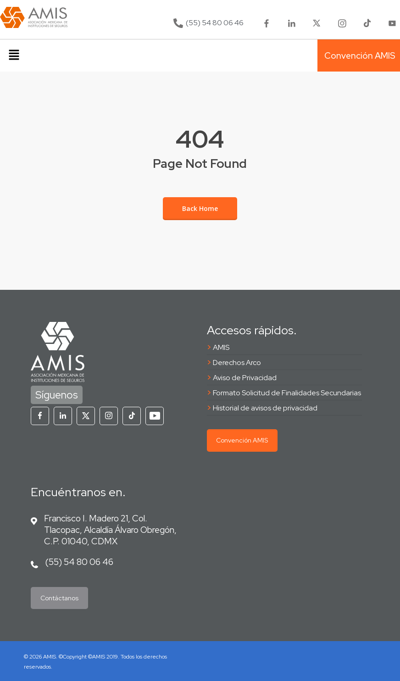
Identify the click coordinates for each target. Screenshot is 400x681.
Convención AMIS (242, 440)
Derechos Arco (237, 362)
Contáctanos (59, 598)
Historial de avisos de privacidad (265, 408)
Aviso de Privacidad (245, 377)
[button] (14, 55)
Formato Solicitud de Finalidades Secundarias (287, 393)
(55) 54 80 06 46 (79, 562)
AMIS (221, 347)
